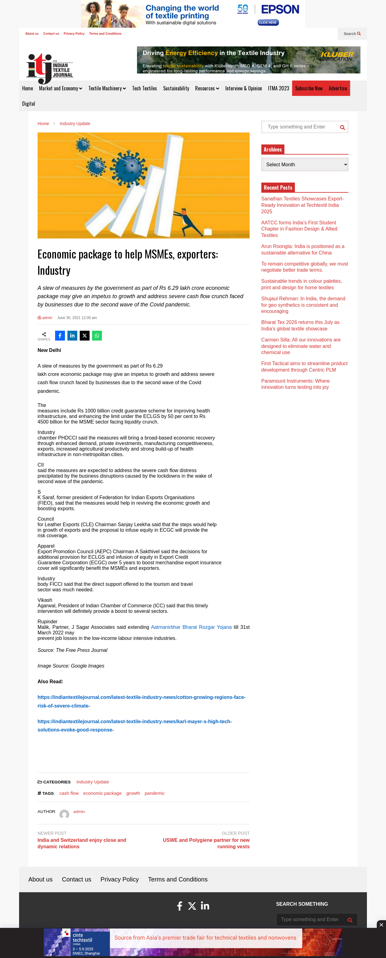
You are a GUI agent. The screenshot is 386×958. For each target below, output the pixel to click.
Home (27, 88)
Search (352, 34)
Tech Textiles (144, 88)
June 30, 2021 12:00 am (77, 318)
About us (31, 33)
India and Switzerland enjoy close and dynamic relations (82, 843)
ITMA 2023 (278, 88)
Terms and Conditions (105, 33)
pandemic (155, 793)
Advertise (338, 88)
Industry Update (92, 781)
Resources (207, 88)
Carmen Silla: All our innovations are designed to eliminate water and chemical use (301, 346)
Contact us (51, 33)
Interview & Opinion (243, 88)
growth (133, 793)
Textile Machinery (107, 88)
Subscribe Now (309, 88)
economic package (102, 793)
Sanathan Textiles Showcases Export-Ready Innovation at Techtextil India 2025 (302, 205)
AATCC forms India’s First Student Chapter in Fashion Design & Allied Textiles (299, 229)
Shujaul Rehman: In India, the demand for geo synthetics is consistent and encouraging (303, 305)
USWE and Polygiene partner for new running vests (206, 843)
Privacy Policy (74, 33)
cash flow (68, 793)
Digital (28, 103)
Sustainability (176, 88)
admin (45, 318)
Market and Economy (60, 88)
